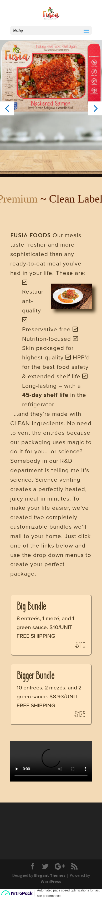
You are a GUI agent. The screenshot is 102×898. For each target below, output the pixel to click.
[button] (7, 108)
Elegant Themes (49, 875)
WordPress (51, 881)
